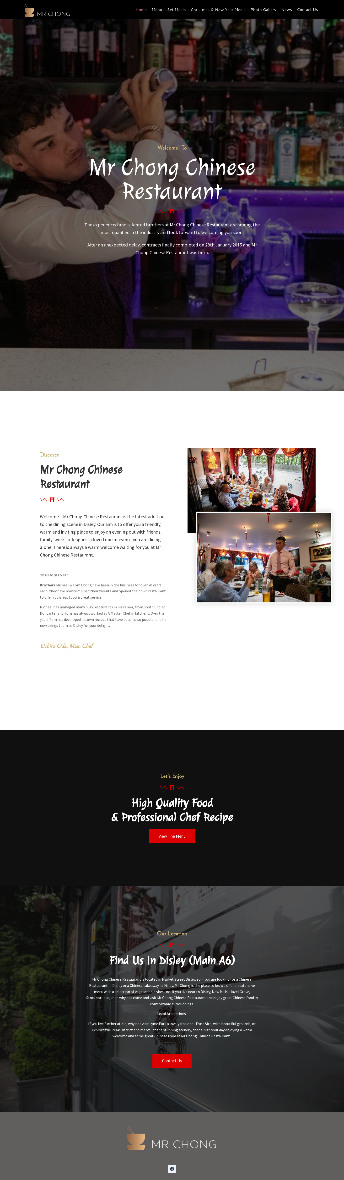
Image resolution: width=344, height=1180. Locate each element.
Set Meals (176, 9)
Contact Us (307, 9)
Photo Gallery (263, 9)
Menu (156, 9)
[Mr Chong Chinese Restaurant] (47, 9)
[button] (172, 836)
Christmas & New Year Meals (218, 9)
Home (141, 9)
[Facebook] (172, 1169)
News (286, 9)
